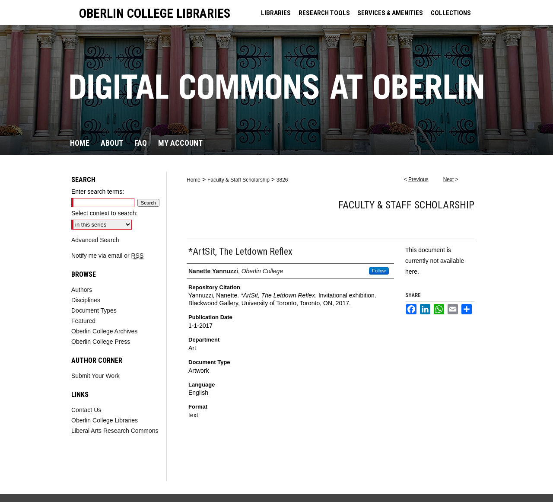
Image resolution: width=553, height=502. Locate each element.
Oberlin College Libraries (104, 420)
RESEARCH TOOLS (324, 13)
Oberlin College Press (100, 341)
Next (448, 179)
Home (193, 180)
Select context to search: (104, 213)
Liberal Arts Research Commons (115, 430)
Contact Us (86, 409)
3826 (282, 180)
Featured (83, 320)
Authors (81, 289)
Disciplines (85, 300)
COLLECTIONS (451, 13)
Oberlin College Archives (104, 331)
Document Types (94, 310)
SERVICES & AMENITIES (390, 13)
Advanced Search (95, 240)
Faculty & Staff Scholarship (238, 180)
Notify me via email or (107, 255)
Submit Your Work (95, 375)
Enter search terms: (97, 191)
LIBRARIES (276, 13)
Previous (418, 179)
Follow (379, 270)
